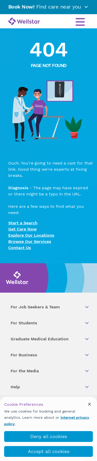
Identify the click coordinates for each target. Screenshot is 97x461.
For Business (50, 355)
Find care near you (48, 7)
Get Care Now (22, 229)
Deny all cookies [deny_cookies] (48, 436)
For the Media (50, 371)
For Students (50, 323)
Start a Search (23, 222)
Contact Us (19, 247)
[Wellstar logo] (24, 22)
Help (50, 387)
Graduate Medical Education (50, 339)
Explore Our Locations (31, 235)
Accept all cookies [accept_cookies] (48, 451)
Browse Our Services (29, 241)
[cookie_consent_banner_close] (89, 404)
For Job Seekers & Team (50, 307)
